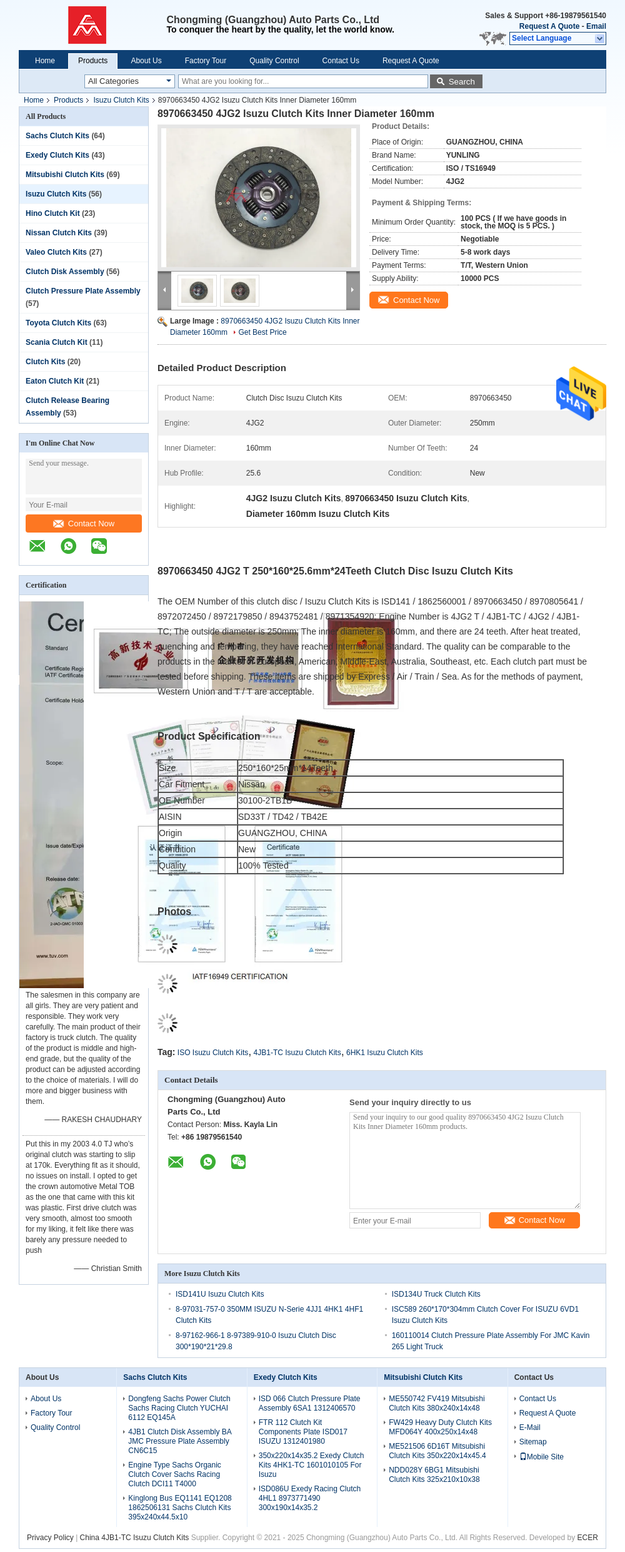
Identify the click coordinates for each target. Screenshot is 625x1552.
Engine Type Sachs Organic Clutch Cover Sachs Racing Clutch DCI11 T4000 (174, 1474)
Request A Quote (549, 26)
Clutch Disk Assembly (65, 271)
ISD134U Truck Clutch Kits (436, 1294)
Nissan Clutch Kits (59, 232)
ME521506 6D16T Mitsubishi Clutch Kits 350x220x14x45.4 (437, 1451)
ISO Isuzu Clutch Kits (213, 1052)
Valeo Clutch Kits (56, 252)
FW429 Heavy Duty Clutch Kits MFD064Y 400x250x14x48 (440, 1427)
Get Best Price (262, 332)
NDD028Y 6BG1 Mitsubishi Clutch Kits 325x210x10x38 (434, 1475)
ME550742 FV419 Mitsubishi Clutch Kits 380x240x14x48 (436, 1403)
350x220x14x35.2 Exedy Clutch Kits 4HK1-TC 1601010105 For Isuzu (311, 1465)
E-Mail (530, 1427)
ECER (588, 1537)
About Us (146, 60)
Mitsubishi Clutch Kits (65, 174)
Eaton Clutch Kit (55, 381)
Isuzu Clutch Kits (121, 100)
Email (596, 26)
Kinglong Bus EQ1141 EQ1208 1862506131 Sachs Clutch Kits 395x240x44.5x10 (179, 1507)
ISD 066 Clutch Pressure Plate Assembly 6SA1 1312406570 (310, 1403)
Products (93, 60)
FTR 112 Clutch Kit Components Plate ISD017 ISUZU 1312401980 (303, 1432)
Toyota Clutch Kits (58, 323)
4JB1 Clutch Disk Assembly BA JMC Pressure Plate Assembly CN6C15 (179, 1441)
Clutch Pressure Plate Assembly (83, 291)
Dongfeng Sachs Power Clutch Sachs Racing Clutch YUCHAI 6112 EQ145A (179, 1408)
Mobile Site (541, 1456)
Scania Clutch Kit (57, 342)
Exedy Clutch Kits (57, 155)
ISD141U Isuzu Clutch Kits (220, 1294)
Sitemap (533, 1441)
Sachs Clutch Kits (57, 135)
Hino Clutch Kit (53, 213)
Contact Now (83, 523)
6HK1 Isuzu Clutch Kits (384, 1052)
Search (462, 81)
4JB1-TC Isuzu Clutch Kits (297, 1052)
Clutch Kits (45, 361)
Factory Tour (205, 60)
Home (45, 60)
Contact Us (340, 60)
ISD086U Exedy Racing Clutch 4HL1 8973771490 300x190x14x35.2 (310, 1498)
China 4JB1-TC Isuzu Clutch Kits (134, 1537)
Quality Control (274, 60)
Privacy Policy (50, 1537)
